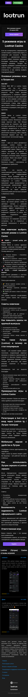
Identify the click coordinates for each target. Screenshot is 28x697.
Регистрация (17, 2)
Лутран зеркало (14, 34)
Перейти (14, 544)
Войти (8, 2)
